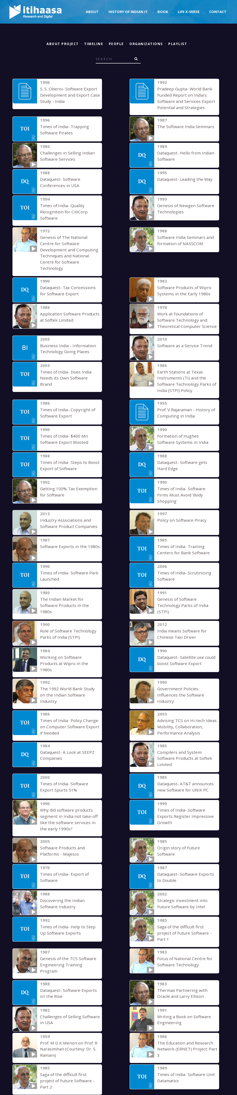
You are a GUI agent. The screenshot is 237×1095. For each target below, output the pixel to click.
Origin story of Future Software (186, 818)
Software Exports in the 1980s (68, 533)
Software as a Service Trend (183, 338)
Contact (217, 11)
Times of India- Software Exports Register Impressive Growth (184, 786)
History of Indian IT (128, 11)
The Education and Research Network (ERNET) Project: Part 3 (186, 1008)
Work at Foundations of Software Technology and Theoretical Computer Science (185, 312)
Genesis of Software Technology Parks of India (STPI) (181, 592)
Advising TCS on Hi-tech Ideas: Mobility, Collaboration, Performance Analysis (185, 702)
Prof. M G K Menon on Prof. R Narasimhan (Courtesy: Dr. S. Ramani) (67, 1008)
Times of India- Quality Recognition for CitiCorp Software (62, 211)
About (92, 11)
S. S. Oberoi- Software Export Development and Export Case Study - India (68, 95)
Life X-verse (188, 11)
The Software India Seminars (184, 126)
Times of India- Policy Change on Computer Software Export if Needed (70, 702)
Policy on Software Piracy (180, 507)
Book (162, 11)
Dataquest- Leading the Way (184, 179)
